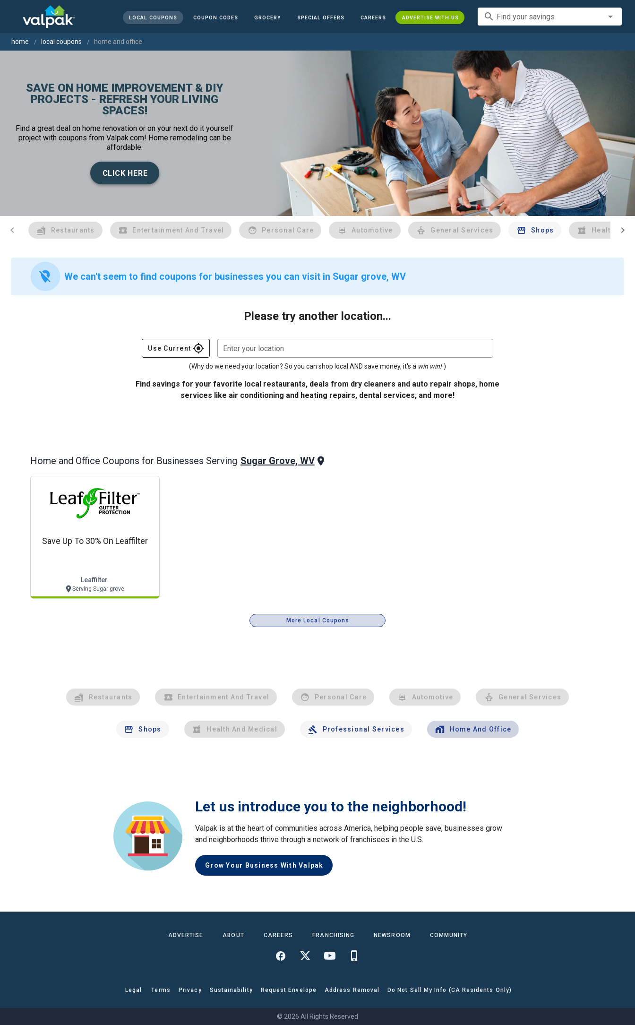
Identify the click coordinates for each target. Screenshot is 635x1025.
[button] (320, 17)
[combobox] (550, 17)
